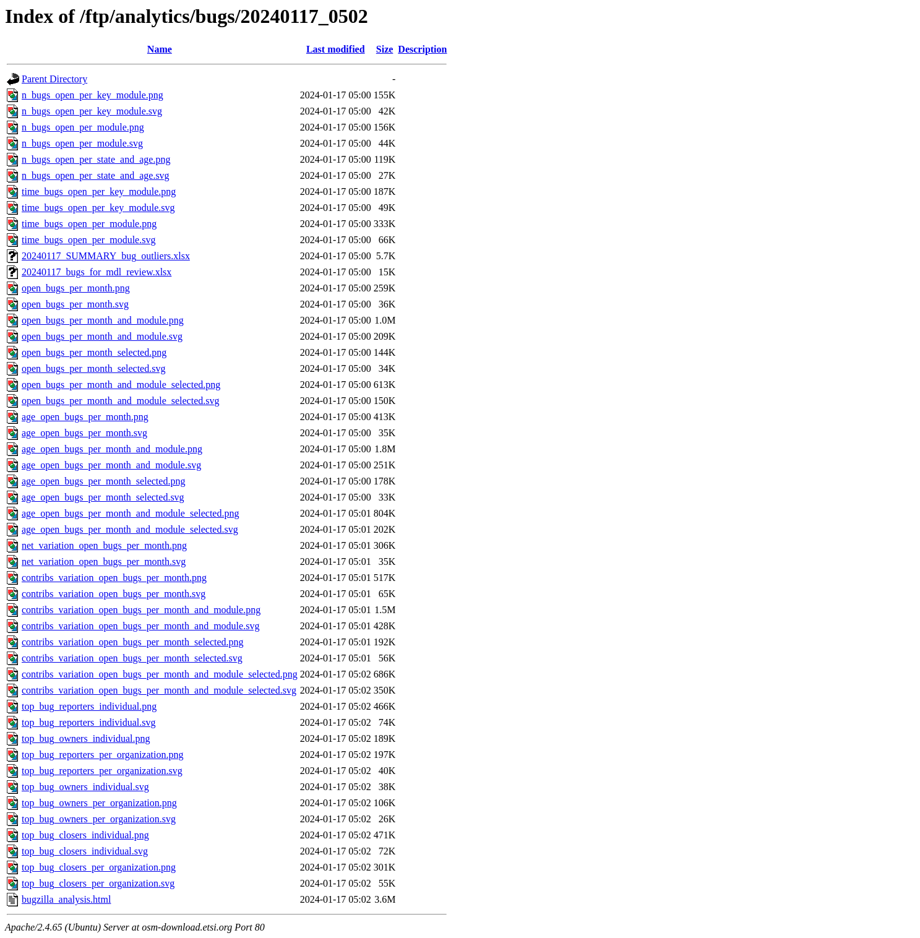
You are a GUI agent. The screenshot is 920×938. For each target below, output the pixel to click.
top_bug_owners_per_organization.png (99, 803)
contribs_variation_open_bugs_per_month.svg (113, 593)
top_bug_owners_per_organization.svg (99, 819)
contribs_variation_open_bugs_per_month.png (114, 577)
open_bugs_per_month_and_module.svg (102, 336)
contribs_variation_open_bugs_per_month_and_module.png (141, 610)
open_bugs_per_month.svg (75, 304)
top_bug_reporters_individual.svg (88, 722)
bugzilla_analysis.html (66, 899)
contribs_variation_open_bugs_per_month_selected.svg (132, 658)
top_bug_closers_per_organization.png (99, 867)
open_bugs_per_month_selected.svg (93, 368)
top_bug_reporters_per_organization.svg (102, 770)
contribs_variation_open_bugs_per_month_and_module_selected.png (160, 674)
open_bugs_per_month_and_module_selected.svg (121, 400)
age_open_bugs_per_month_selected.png (103, 481)
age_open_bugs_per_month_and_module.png (112, 449)
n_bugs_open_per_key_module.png (92, 95)
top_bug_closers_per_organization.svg (98, 883)
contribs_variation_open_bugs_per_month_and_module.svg (140, 626)
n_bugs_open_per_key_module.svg (92, 111)
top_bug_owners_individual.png (86, 738)
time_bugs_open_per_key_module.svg (98, 207)
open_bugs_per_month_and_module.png (103, 320)
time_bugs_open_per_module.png (89, 223)
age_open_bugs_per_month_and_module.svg (111, 465)
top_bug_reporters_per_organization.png (102, 754)
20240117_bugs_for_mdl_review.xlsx (96, 272)
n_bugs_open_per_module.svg (82, 143)
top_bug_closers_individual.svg (85, 851)
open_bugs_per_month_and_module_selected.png (121, 384)
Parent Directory (54, 79)
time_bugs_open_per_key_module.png (99, 191)
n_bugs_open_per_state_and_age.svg (96, 175)
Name (159, 49)
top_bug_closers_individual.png (85, 835)
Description (422, 49)
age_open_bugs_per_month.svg (84, 433)
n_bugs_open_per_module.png (83, 127)
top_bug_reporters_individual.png (89, 706)
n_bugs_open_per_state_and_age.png (96, 159)
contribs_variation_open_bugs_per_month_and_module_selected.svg (159, 690)
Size (384, 49)
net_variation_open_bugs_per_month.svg (104, 561)
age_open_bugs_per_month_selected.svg (103, 497)
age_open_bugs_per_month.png (85, 416)
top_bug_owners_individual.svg (85, 786)
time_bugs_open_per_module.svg (88, 239)
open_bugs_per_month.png (76, 288)
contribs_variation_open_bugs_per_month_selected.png (133, 642)
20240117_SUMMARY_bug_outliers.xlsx (106, 256)
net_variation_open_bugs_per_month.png (104, 545)
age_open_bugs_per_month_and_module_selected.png (130, 513)
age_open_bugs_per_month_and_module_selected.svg (130, 529)
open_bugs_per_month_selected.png (94, 352)
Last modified (335, 49)
